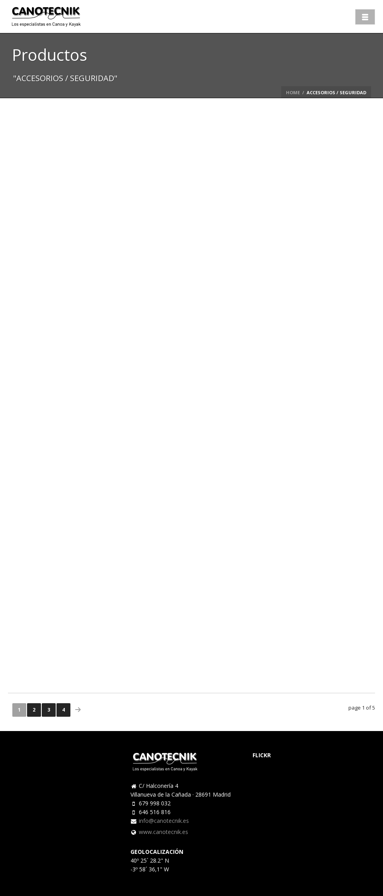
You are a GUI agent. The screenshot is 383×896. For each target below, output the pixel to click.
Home (293, 92)
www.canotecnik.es (163, 832)
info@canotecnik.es (164, 820)
